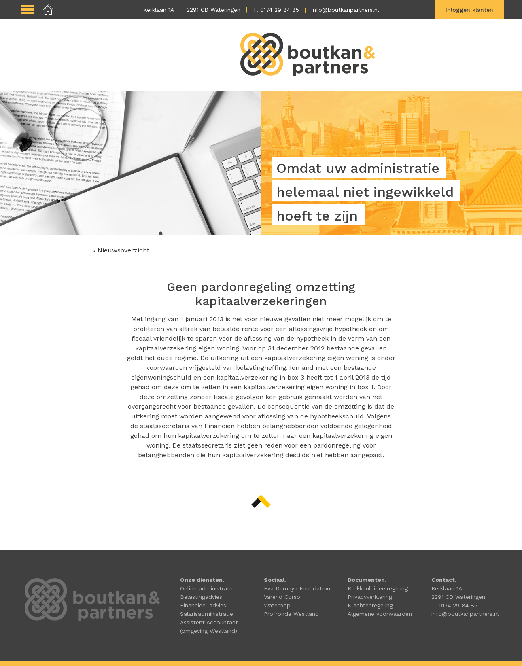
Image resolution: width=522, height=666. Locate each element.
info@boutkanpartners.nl (345, 9)
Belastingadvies (201, 597)
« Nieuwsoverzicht (120, 250)
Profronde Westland (291, 614)
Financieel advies (203, 605)
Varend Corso (282, 597)
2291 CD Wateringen (213, 9)
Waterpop (277, 605)
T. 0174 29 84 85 (276, 9)
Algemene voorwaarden (380, 614)
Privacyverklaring (370, 597)
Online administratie (207, 588)
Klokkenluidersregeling (378, 588)
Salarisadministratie (206, 614)
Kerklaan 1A (158, 9)
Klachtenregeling (370, 605)
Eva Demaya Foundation (297, 588)
